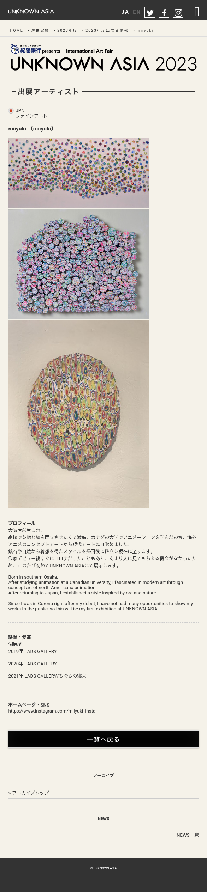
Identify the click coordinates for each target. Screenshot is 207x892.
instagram (178, 12)
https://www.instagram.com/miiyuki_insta (51, 711)
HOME (16, 30)
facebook (164, 12)
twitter (150, 12)
